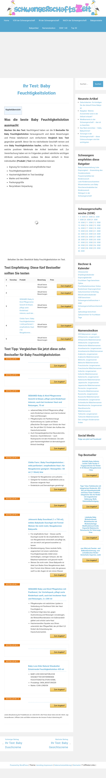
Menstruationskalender (88, 294)
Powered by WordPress (18, 769)
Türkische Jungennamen (88, 428)
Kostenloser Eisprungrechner (90, 289)
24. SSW (98, 234)
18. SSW (98, 228)
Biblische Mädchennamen (89, 368)
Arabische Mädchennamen (89, 362)
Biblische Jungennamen (88, 365)
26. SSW (90, 236)
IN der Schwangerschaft (49, 20)
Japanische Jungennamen (89, 391)
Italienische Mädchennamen (90, 388)
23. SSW (90, 234)
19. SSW (81, 231)
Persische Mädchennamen (89, 399)
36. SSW (98, 245)
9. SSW (96, 219)
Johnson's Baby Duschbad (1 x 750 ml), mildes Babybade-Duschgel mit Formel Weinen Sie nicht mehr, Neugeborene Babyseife (47, 520)
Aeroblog (39, 769)
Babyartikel (33, 28)
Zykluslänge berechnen (87, 312)
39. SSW (98, 248)
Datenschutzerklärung (63, 769)
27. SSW (98, 236)
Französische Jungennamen (90, 371)
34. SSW (81, 245)
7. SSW (81, 219)
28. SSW (81, 239)
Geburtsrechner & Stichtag (89, 292)
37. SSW (81, 248)
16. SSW (81, 228)
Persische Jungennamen (88, 397)
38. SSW (90, 248)
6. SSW (98, 217)
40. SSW (81, 251)
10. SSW (81, 222)
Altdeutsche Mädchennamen (90, 345)
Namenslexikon (48, 28)
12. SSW (98, 222)
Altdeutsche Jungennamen (89, 342)
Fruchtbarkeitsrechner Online (90, 286)
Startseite (78, 769)
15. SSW (98, 225)
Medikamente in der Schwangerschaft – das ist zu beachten (91, 122)
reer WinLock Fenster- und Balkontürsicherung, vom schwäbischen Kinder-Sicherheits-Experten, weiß (90, 566)
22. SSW (81, 234)
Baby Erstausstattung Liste (89, 167)
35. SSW (90, 245)
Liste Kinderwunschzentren (89, 181)
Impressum (48, 769)
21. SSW (98, 231)
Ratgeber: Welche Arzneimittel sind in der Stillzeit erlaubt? (89, 114)
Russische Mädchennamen (89, 405)
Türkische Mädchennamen (89, 431)
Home (6, 20)
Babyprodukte (96, 20)
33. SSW (98, 242)
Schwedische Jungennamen (90, 408)
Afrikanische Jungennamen (89, 337)
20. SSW (90, 231)
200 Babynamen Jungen (88, 334)
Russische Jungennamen (88, 402)
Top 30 (74, 28)
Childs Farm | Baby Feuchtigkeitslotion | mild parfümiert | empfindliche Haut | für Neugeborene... (27, 320)
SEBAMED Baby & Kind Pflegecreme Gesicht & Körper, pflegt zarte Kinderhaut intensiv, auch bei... (27, 304)
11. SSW (90, 222)
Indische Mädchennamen (88, 382)
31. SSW (81, 242)
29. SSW (90, 239)
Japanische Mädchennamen (90, 394)
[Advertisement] (53, 55)
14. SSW (90, 225)
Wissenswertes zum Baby (89, 184)
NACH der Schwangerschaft (75, 20)
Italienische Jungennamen (89, 385)
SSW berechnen (84, 297)
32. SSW (90, 242)
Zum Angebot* (66, 286)
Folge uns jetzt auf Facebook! (90, 453)
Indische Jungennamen (88, 379)
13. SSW (81, 225)
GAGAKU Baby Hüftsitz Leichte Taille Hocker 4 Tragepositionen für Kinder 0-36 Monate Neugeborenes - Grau (90, 480)
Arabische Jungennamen (88, 359)
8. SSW (88, 219)
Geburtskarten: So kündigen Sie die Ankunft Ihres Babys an (90, 105)
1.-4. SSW (82, 217)
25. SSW (81, 236)
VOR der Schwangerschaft (24, 20)
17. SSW (90, 228)
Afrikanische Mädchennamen (90, 340)
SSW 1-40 (63, 28)
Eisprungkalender (85, 277)
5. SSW (91, 217)
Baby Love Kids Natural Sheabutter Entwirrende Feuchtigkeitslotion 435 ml (47, 670)
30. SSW (98, 239)
